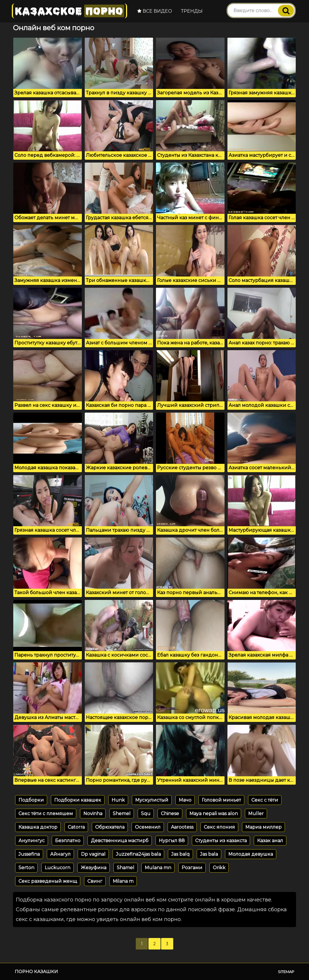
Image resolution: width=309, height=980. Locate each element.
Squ (145, 813)
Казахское (69, 10)
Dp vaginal (93, 854)
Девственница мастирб (119, 840)
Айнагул (60, 854)
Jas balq (180, 854)
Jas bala (209, 854)
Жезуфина (93, 867)
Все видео (154, 11)
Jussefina (29, 854)
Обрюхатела (110, 827)
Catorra (76, 827)
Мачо (185, 800)
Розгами (192, 867)
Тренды (192, 11)
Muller (256, 813)
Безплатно (67, 840)
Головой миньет (221, 800)
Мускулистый (151, 800)
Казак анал (270, 840)
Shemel (122, 813)
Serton (26, 867)
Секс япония (219, 827)
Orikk (219, 867)
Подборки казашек (77, 800)
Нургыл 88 (172, 840)
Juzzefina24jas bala (138, 854)
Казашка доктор (37, 827)
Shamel (125, 867)
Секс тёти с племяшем (45, 813)
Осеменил (148, 827)
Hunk (118, 800)
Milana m (123, 881)
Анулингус (31, 840)
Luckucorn (57, 867)
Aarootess (182, 827)
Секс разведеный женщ (47, 881)
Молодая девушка (250, 854)
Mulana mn (158, 867)
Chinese (170, 813)
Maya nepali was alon (213, 813)
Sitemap (286, 971)
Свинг (94, 881)
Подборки (31, 800)
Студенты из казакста (221, 840)
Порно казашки (36, 971)
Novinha (92, 813)
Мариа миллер (263, 827)
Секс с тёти (264, 800)
